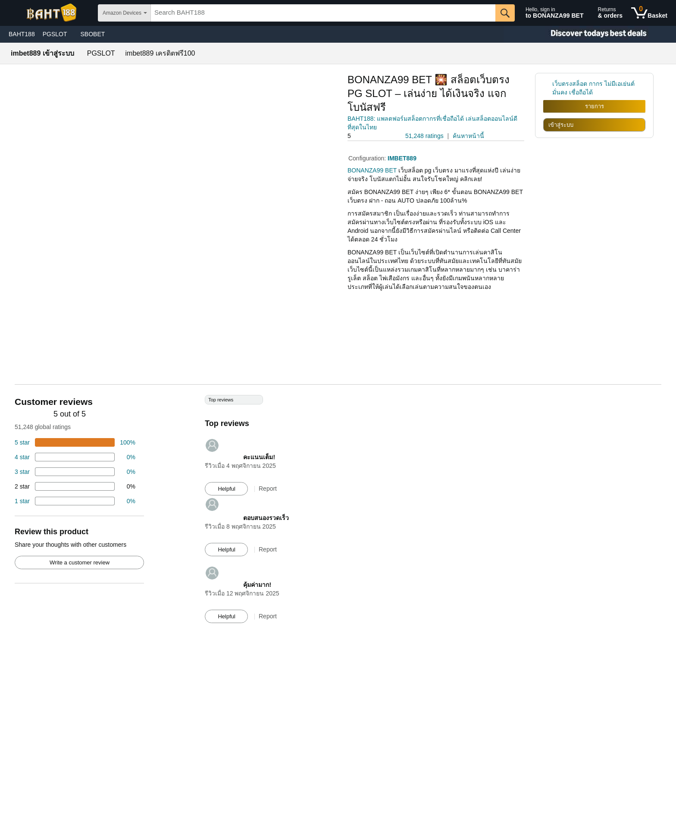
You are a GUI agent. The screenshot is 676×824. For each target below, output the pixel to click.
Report (268, 488)
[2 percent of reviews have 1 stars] (75, 501)
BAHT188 (22, 34)
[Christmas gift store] (590, 34)
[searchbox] (323, 13)
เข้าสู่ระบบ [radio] (560, 125)
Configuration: (368, 158)
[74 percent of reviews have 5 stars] (75, 442)
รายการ (594, 106)
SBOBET (93, 34)
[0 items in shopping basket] (649, 13)
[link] (547, 88)
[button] (371, 136)
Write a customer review (80, 562)
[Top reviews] (338, 513)
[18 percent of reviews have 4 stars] (75, 457)
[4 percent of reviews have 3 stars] (75, 471)
